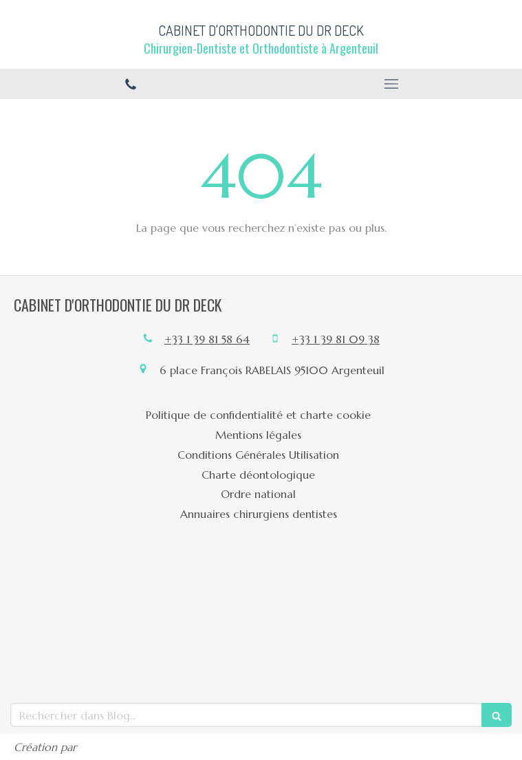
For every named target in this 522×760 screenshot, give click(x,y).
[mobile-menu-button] (392, 84)
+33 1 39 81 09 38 (336, 339)
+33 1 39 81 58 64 (207, 339)
